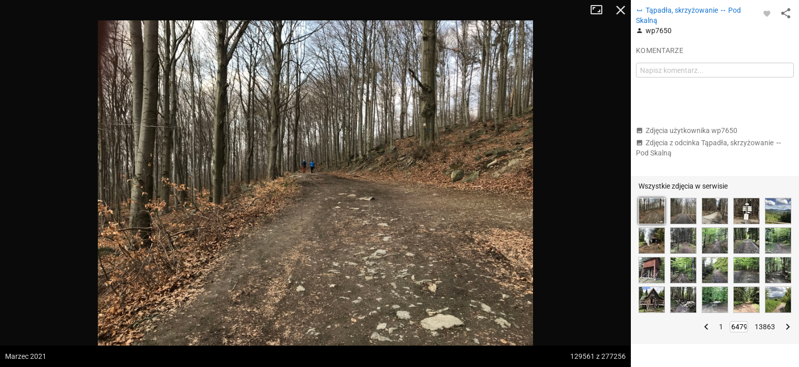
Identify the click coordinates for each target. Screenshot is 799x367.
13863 (765, 327)
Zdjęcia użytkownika (686, 130)
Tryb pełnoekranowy (600, 10)
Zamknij (620, 10)
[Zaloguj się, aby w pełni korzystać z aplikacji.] (767, 13)
